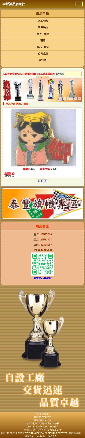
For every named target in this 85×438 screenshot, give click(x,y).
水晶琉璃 (43, 20)
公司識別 (43, 53)
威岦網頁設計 (75, 433)
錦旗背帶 (29, 436)
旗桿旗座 (52, 436)
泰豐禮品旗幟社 (13, 4)
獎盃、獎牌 (43, 34)
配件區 (43, 60)
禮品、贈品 (43, 47)
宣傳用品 (43, 27)
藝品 (42, 40)
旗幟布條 (41, 436)
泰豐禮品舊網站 (42, 278)
